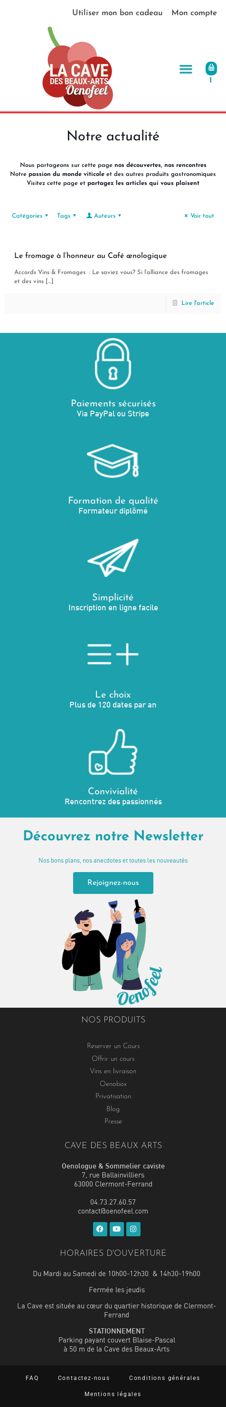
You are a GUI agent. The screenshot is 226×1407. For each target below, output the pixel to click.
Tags (68, 216)
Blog (113, 1109)
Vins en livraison (113, 1071)
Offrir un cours (113, 1059)
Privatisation (113, 1096)
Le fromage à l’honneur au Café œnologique (90, 256)
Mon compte (194, 13)
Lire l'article (197, 303)
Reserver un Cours (113, 1046)
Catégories (31, 216)
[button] (185, 68)
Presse (113, 1121)
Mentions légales (113, 1394)
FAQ (32, 1378)
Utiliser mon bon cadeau (117, 13)
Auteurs (104, 216)
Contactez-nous (84, 1378)
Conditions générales (164, 1378)
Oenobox (113, 1084)
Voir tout (198, 216)
